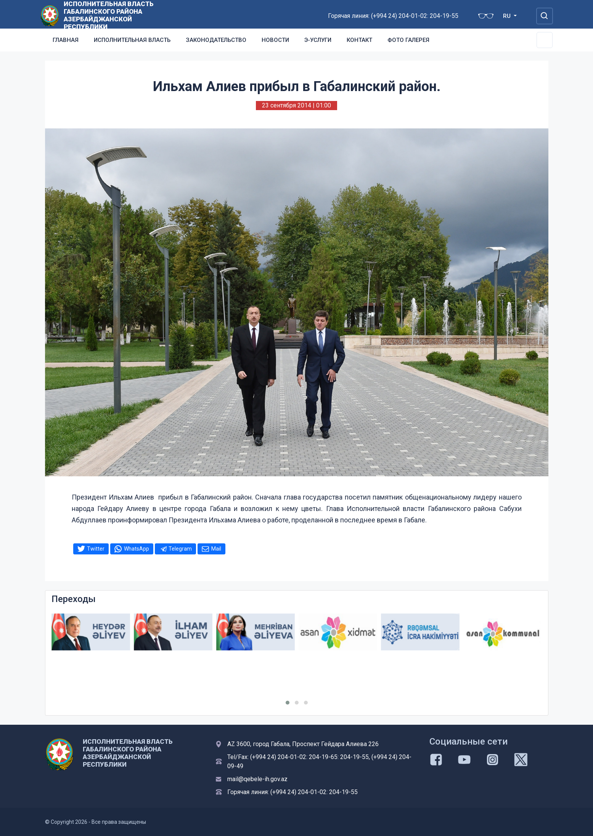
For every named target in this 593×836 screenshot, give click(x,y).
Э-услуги (317, 40)
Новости (275, 40)
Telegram (180, 549)
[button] (287, 702)
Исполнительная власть (132, 40)
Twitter (95, 549)
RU (507, 16)
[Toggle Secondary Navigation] (544, 40)
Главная (66, 40)
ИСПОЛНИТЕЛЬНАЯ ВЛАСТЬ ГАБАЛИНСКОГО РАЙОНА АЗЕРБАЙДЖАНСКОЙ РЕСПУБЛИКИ (109, 15)
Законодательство (216, 40)
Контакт (359, 40)
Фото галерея (408, 40)
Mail (216, 549)
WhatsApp (136, 549)
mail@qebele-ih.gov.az (257, 779)
